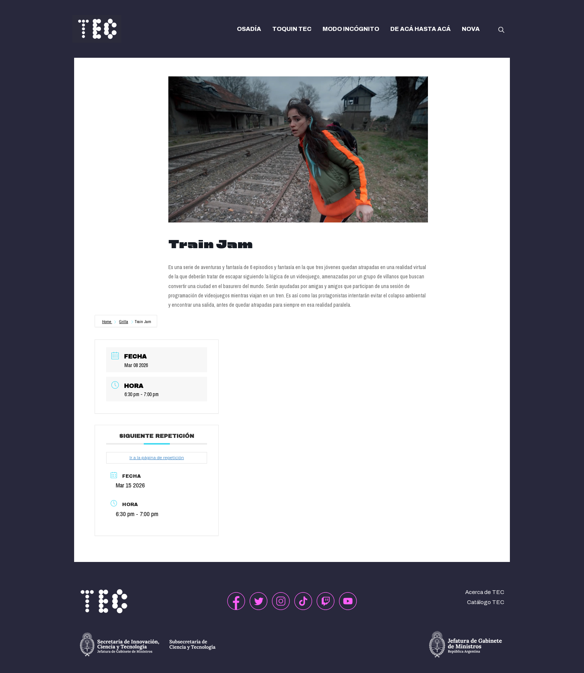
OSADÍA (249, 29)
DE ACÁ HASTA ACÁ (420, 29)
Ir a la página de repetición (156, 457)
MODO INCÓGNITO (351, 29)
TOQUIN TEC (291, 29)
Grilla (123, 321)
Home (107, 321)
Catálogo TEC (485, 602)
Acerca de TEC (484, 592)
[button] (501, 29)
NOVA (471, 29)
